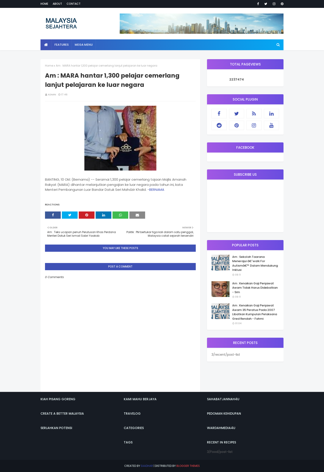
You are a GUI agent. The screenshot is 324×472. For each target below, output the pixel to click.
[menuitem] (46, 44)
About (57, 4)
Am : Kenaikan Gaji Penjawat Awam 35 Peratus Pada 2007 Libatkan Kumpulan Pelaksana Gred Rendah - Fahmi (254, 312)
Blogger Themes (188, 466)
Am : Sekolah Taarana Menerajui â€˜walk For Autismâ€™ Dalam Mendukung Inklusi (255, 263)
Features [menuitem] (61, 45)
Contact (74, 4)
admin (52, 94)
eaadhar (147, 466)
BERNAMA (156, 189)
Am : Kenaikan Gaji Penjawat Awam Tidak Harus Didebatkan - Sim (255, 287)
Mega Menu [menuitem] (84, 45)
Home (44, 4)
